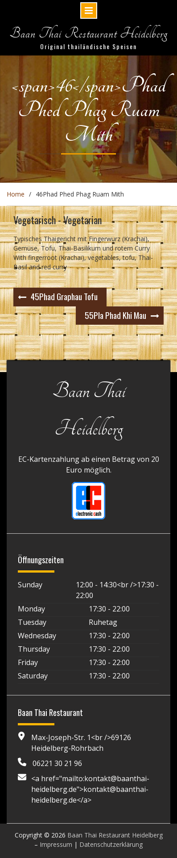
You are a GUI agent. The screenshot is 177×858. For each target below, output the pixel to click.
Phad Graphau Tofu (64, 296)
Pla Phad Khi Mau (115, 315)
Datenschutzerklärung (111, 844)
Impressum (56, 844)
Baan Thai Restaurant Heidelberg (88, 33)
